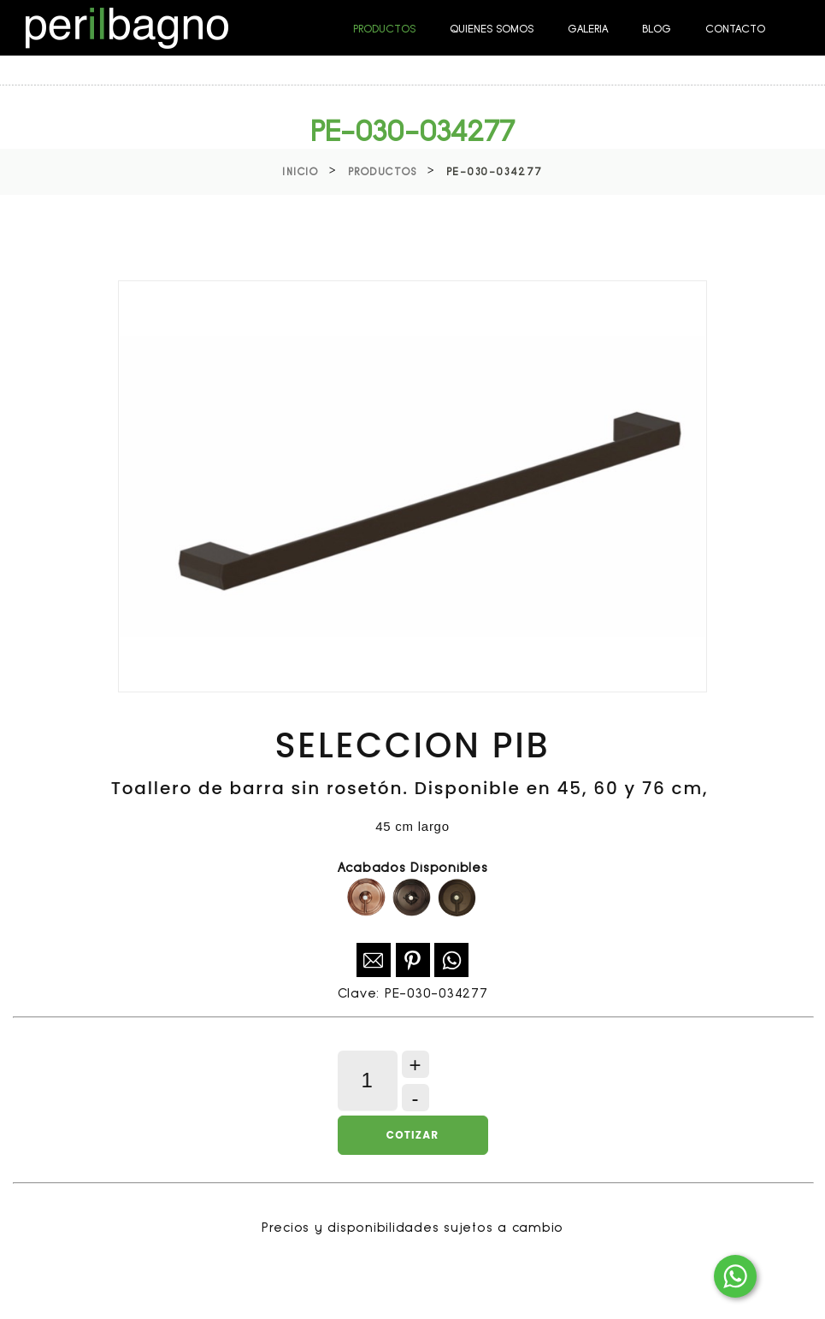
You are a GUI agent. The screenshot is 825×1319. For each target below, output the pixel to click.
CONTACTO (735, 28)
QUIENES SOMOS (491, 28)
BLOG (656, 28)
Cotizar (412, 1135)
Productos (382, 172)
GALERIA (588, 28)
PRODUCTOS (384, 28)
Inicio (300, 172)
